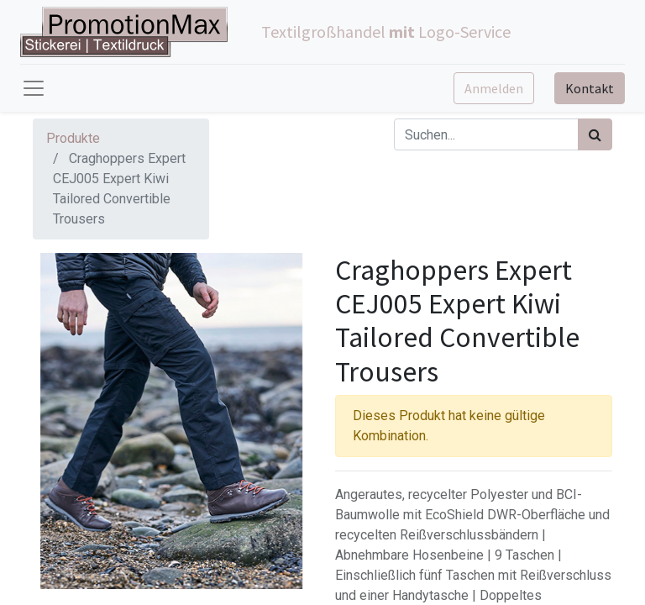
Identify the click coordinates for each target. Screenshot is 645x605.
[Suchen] (595, 134)
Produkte (73, 138)
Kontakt (589, 88)
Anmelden (493, 88)
